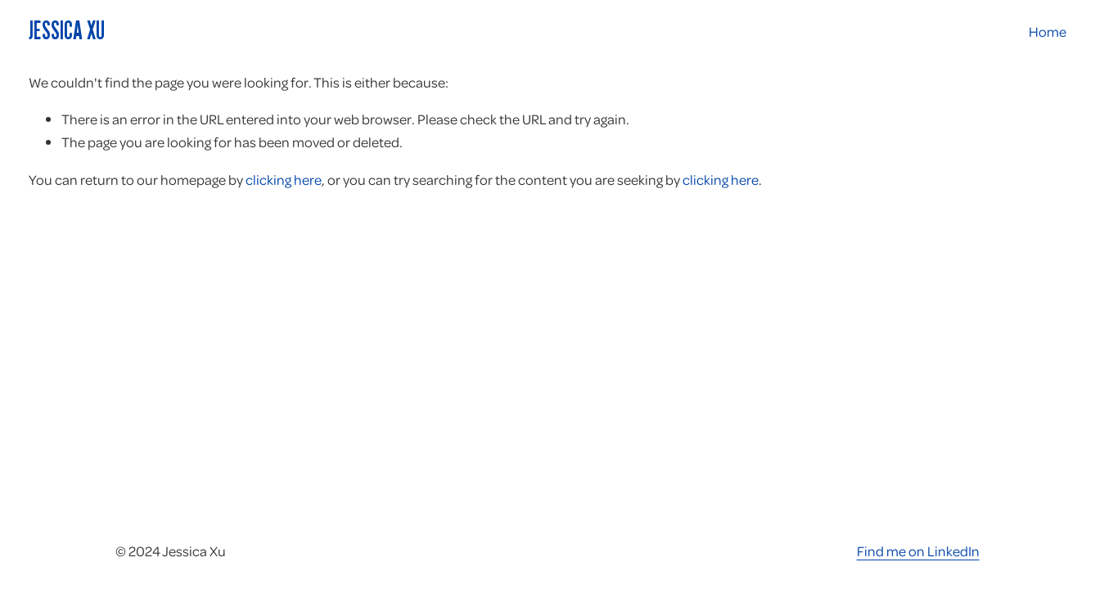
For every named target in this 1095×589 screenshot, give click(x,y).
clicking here (284, 179)
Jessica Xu (67, 30)
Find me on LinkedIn (918, 551)
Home (1047, 31)
